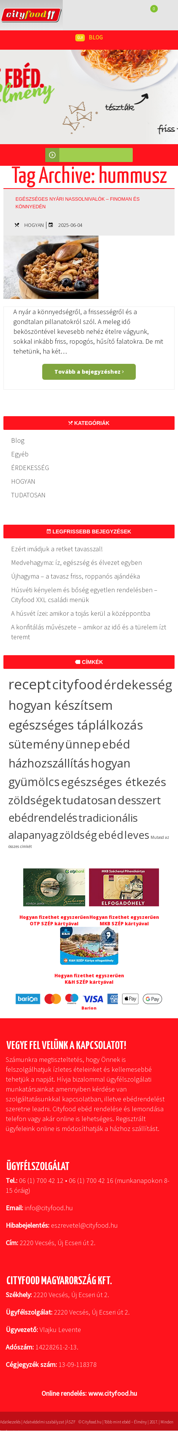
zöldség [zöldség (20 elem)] (78, 834)
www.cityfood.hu (112, 1393)
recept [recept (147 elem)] (29, 684)
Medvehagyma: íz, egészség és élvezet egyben (76, 562)
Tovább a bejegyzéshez (89, 371)
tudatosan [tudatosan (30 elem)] (89, 800)
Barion (89, 1008)
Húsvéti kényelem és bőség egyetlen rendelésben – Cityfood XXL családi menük (84, 594)
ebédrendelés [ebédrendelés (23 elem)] (42, 817)
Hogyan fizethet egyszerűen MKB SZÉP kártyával (124, 920)
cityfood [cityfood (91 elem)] (77, 684)
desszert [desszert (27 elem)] (139, 800)
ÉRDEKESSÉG (30, 467)
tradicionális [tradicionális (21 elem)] (108, 817)
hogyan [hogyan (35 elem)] (110, 763)
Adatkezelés (10, 1422)
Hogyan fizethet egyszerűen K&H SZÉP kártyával (89, 978)
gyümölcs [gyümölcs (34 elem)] (34, 781)
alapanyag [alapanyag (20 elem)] (33, 834)
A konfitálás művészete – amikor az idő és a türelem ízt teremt (88, 632)
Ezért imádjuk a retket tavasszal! (57, 548)
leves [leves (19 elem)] (136, 835)
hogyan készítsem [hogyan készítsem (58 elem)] (60, 705)
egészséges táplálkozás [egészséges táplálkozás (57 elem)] (75, 724)
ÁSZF (70, 1422)
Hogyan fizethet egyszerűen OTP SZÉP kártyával (54, 920)
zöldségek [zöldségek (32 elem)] (34, 800)
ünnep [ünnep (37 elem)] (83, 744)
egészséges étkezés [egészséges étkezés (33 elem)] (113, 781)
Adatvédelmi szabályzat (43, 1422)
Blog (17, 440)
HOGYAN (34, 225)
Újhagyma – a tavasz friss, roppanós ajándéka (75, 576)
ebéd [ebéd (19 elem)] (110, 835)
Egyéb (20, 454)
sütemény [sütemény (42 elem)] (36, 744)
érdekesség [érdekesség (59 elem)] (138, 684)
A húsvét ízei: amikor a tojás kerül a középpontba (80, 613)
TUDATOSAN (28, 495)
